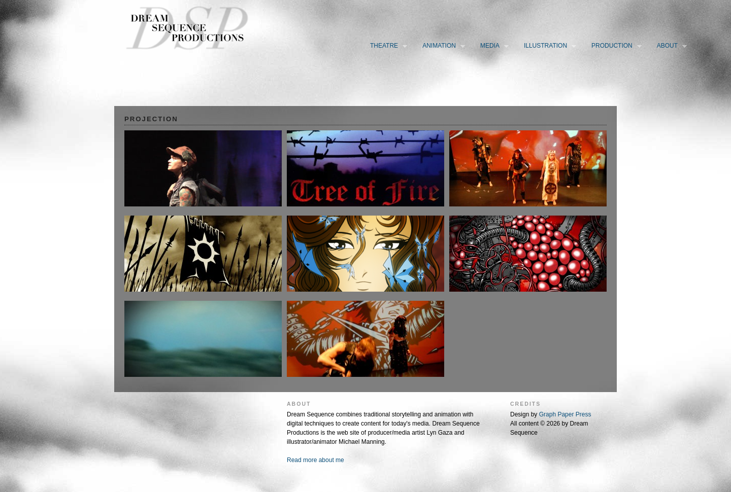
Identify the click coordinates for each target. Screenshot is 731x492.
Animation (441, 46)
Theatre (386, 46)
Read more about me (315, 460)
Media (492, 46)
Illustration (547, 46)
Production (614, 46)
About (669, 46)
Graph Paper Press (565, 414)
